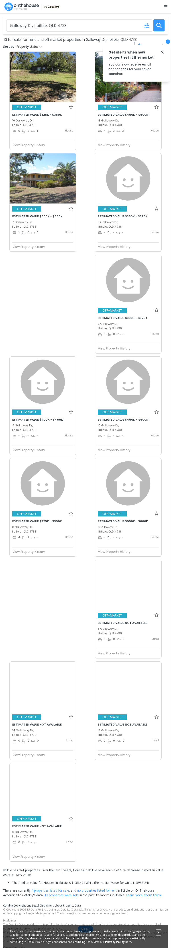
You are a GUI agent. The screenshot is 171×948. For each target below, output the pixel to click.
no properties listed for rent (97, 890)
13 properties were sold (62, 895)
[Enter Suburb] (79, 25)
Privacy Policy (115, 942)
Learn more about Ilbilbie (144, 895)
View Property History (30, 145)
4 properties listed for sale (50, 890)
